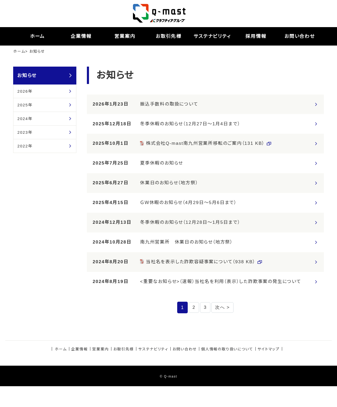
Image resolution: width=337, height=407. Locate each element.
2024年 (24, 118)
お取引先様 (123, 370)
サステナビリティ (153, 370)
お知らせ (27, 75)
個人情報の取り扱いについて (227, 370)
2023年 (24, 132)
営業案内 (100, 370)
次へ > (223, 327)
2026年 (24, 91)
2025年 (24, 105)
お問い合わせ (184, 370)
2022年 (24, 146)
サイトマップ (268, 370)
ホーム (19, 51)
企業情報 (79, 370)
